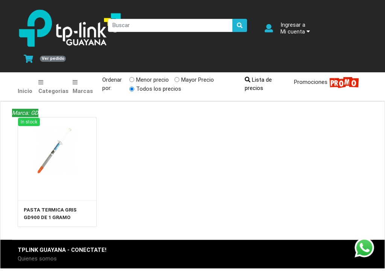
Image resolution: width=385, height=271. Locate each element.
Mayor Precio (197, 79)
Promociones (324, 82)
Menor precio (152, 79)
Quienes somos (37, 258)
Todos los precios (158, 88)
